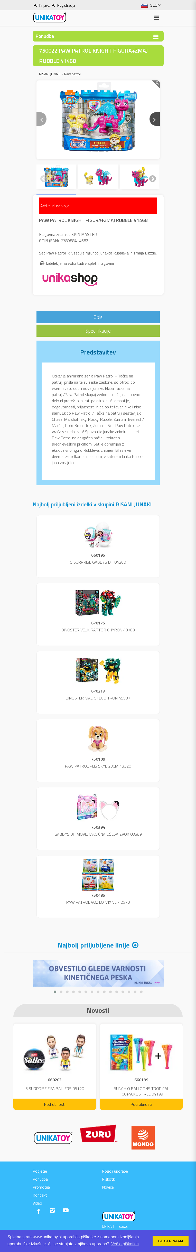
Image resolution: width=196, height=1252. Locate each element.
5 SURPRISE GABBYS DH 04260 (98, 562)
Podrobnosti (55, 1104)
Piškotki (109, 1179)
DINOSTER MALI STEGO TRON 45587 (98, 698)
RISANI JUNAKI (50, 74)
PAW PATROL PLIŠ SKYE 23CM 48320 (98, 766)
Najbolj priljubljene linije (93, 945)
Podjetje (40, 1171)
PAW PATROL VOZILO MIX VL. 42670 (98, 902)
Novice (108, 1187)
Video (37, 1203)
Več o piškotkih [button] (125, 1244)
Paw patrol (72, 74)
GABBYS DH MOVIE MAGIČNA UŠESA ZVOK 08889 (98, 834)
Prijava (44, 5)
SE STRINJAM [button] (170, 1241)
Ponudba (40, 1179)
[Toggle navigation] (156, 37)
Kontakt (40, 1195)
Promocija (41, 1187)
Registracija (66, 5)
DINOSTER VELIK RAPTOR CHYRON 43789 (98, 630)
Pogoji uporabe (115, 1171)
